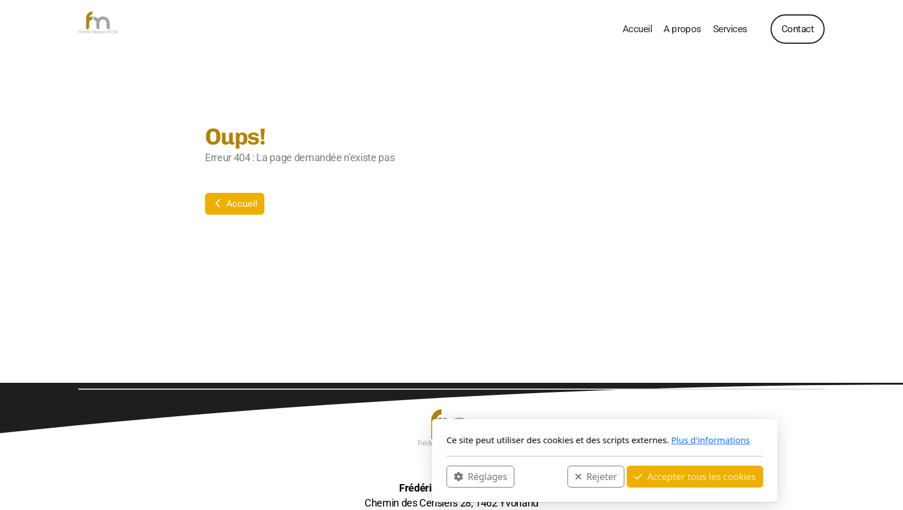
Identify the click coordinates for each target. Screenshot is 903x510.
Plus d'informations (557, 440)
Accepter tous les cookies (541, 476)
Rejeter (443, 476)
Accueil (235, 203)
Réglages (327, 476)
